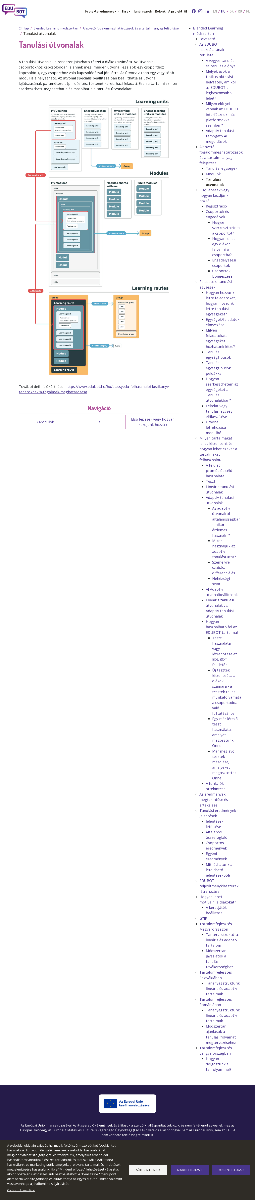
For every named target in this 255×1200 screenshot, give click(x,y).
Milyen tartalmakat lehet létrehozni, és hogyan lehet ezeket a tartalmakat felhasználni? (218, 449)
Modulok (45, 422)
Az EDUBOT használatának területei (211, 49)
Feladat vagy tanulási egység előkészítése (219, 411)
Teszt (210, 481)
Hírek (126, 11)
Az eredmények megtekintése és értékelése (213, 799)
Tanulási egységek (221, 168)
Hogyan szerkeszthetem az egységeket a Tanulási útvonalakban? (222, 389)
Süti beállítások (148, 1170)
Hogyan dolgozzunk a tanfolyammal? (218, 1064)
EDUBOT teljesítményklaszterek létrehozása (218, 886)
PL (248, 11)
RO (240, 11)
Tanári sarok (142, 11)
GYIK (203, 918)
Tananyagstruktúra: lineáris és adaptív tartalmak (223, 988)
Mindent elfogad (231, 1170)
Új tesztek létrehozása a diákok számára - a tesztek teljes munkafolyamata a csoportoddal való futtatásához (226, 692)
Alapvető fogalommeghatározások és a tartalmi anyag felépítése (131, 28)
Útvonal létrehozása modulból (216, 427)
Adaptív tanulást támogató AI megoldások (220, 136)
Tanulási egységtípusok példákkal (218, 368)
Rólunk (160, 11)
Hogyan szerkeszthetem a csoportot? (226, 227)
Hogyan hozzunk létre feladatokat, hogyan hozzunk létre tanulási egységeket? (221, 303)
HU (223, 11)
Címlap (24, 28)
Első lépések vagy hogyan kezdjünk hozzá (153, 422)
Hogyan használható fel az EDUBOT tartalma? (222, 627)
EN (215, 11)
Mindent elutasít (189, 1170)
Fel (98, 422)
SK (232, 11)
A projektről (177, 11)
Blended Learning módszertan (55, 28)
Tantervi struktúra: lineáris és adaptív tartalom (222, 940)
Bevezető (207, 38)
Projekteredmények (100, 11)
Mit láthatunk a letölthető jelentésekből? (219, 870)
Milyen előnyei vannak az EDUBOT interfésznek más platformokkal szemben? (222, 114)
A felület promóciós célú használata (219, 470)
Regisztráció (216, 206)
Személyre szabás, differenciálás (223, 567)
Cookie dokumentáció (21, 1190)
